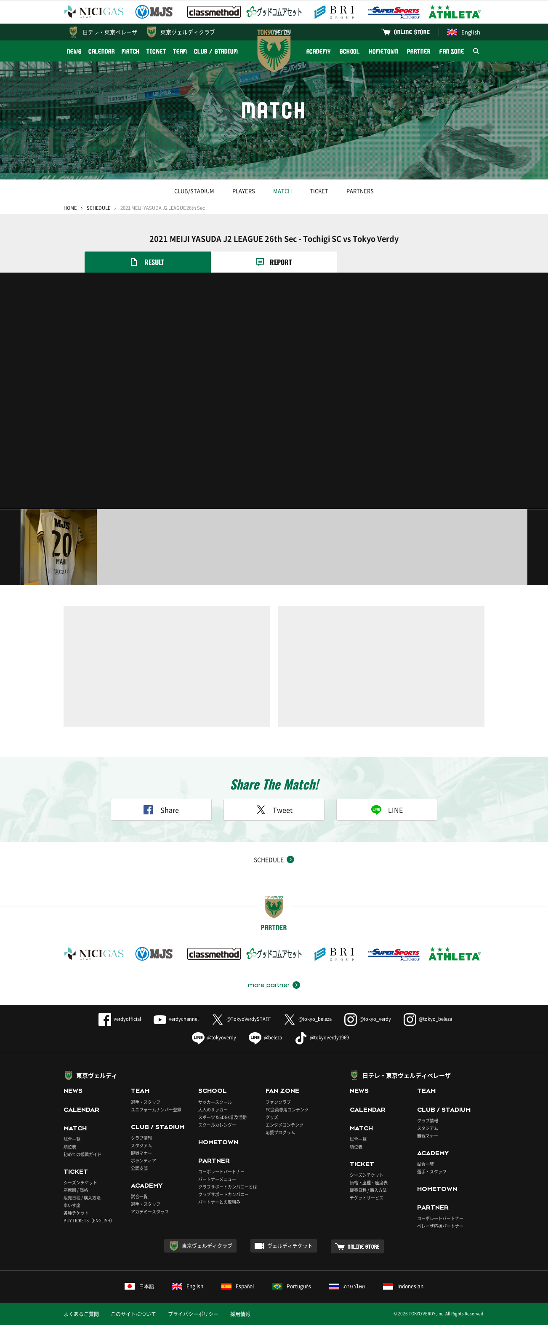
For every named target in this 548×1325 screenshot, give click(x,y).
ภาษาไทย (347, 1286)
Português (291, 1286)
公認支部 (139, 1168)
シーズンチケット (80, 1182)
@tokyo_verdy (367, 1019)
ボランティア (143, 1160)
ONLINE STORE (412, 32)
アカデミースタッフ (150, 1211)
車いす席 (72, 1205)
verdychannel (176, 1019)
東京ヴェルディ (96, 1075)
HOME (70, 207)
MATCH (131, 51)
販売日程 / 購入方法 (82, 1197)
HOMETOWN (383, 51)
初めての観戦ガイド (82, 1154)
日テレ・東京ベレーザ (109, 32)
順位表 (70, 1146)
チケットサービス (366, 1197)
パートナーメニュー (217, 1179)
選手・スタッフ (145, 1102)
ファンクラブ (278, 1102)
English (463, 32)
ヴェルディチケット (290, 1246)
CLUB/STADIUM (194, 191)
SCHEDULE (98, 207)
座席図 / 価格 (76, 1190)
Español (237, 1286)
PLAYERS (243, 191)
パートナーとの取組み (219, 1202)
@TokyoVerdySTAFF (241, 1019)
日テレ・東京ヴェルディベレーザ (406, 1075)
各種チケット (76, 1213)
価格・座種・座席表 (369, 1182)
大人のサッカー (213, 1109)
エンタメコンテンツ (284, 1125)
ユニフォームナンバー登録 (156, 1109)
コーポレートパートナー (221, 1171)
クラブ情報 (141, 1138)
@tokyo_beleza (307, 1019)
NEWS (74, 51)
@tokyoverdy (214, 1037)
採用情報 (240, 1314)
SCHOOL (350, 51)
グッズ (272, 1117)
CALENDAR (101, 51)
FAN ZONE (451, 51)
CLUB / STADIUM (216, 51)
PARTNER (418, 51)
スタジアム (141, 1145)
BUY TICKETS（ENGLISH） (89, 1220)
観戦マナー (141, 1153)
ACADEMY (318, 51)
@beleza (265, 1037)
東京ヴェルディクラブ (187, 32)
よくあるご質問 (81, 1314)
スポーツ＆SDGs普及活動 (222, 1117)
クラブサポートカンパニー (223, 1194)
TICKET (156, 51)
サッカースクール (215, 1102)
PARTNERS (360, 191)
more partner (269, 985)
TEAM (180, 51)
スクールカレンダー (217, 1125)
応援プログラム (280, 1132)
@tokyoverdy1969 (322, 1037)
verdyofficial (119, 1019)
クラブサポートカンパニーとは (227, 1186)
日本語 (139, 1286)
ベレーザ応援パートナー (440, 1226)
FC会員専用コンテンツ (287, 1109)
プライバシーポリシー (193, 1314)
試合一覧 (72, 1139)
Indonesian (403, 1286)
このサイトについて (133, 1314)
